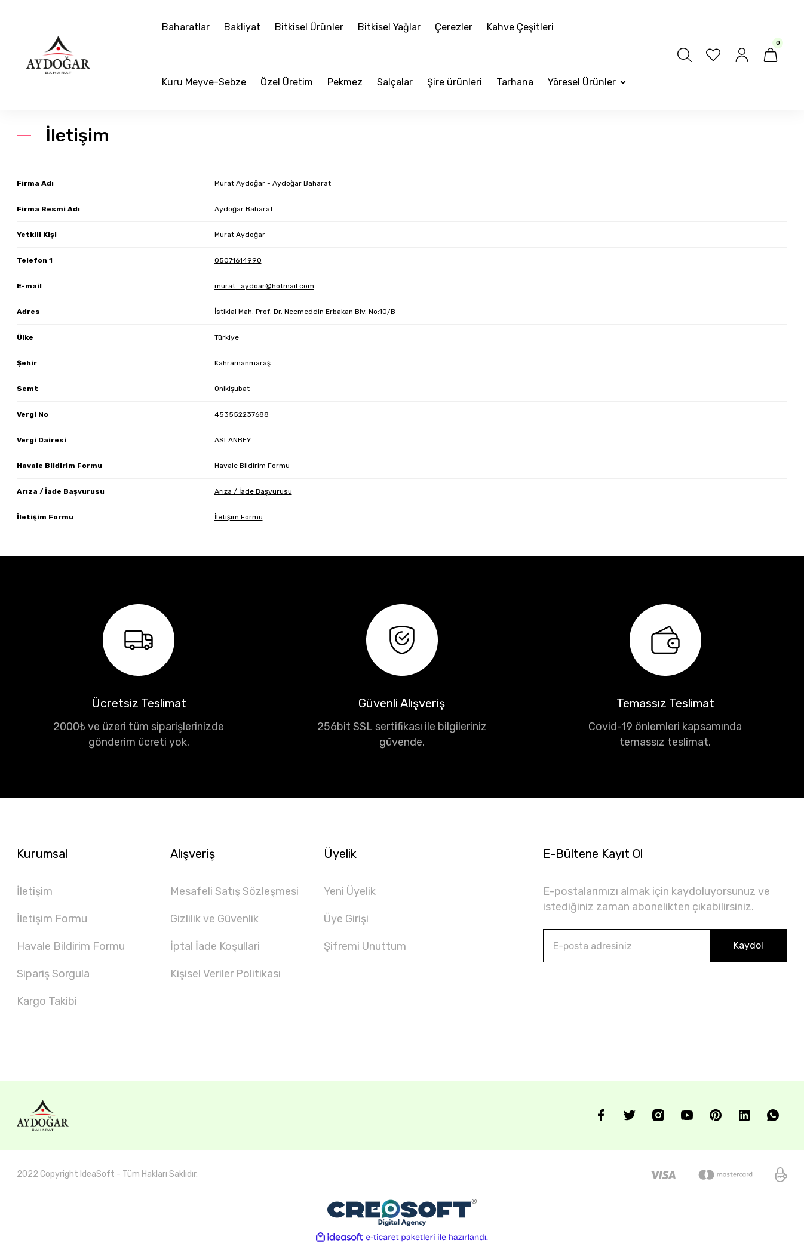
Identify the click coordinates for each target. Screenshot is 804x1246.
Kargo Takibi (47, 1001)
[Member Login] (742, 55)
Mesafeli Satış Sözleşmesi (234, 891)
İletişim (35, 891)
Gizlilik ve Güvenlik (214, 918)
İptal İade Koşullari (215, 946)
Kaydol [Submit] (748, 945)
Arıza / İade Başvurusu (253, 491)
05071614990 (238, 260)
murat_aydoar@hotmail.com (264, 286)
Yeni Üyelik (350, 891)
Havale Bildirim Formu (252, 466)
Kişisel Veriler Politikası (225, 973)
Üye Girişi (346, 918)
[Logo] (58, 55)
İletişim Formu (238, 517)
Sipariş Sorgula (53, 973)
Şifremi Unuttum (365, 946)
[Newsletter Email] (665, 945)
